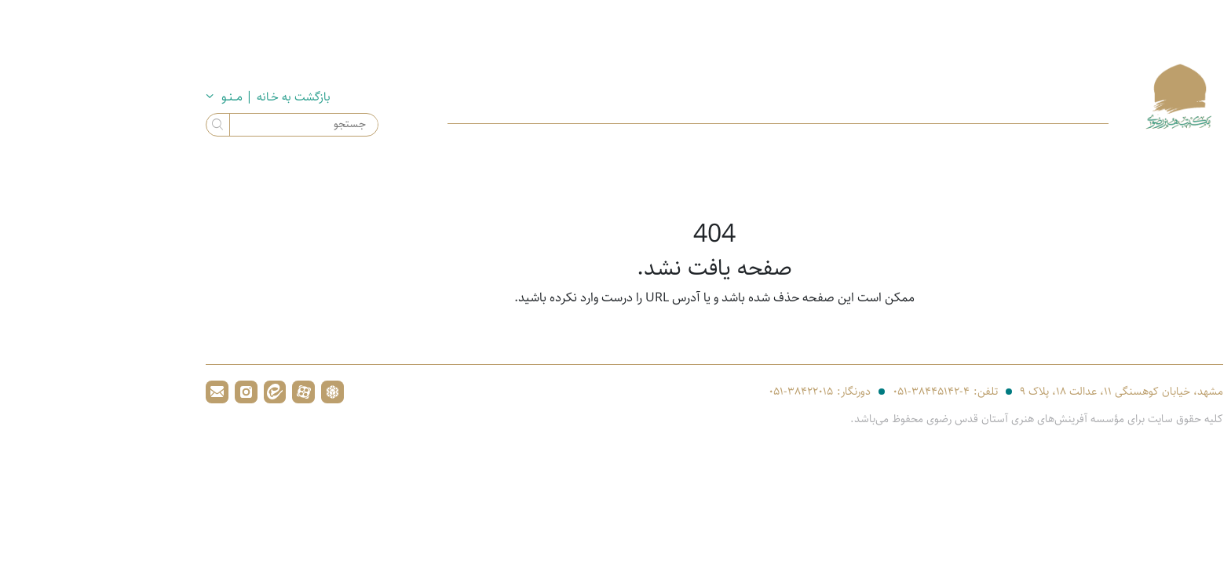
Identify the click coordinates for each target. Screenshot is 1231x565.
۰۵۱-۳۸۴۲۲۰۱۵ (702, 392)
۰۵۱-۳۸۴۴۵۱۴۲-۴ (832, 392)
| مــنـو (138, 97)
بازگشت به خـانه (197, 96)
